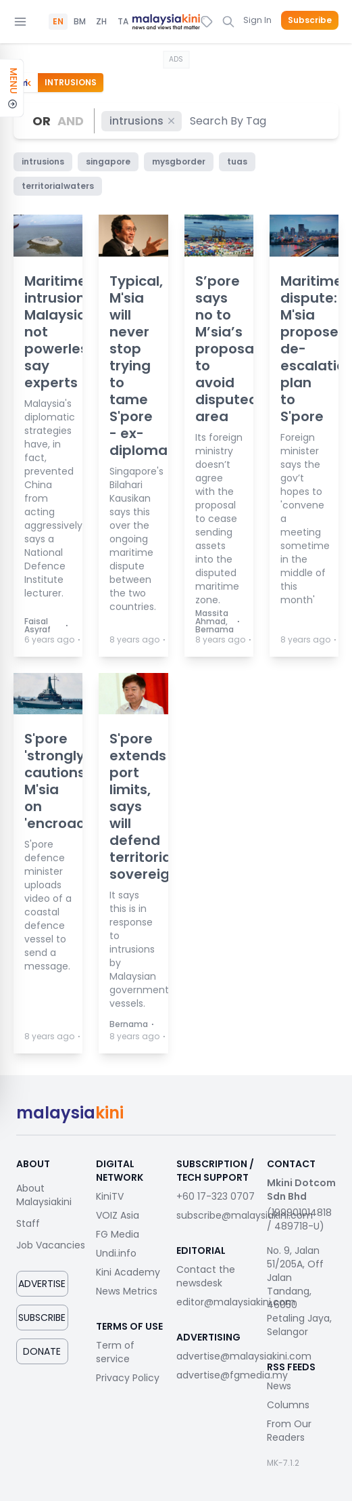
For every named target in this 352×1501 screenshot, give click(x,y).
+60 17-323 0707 (215, 1196)
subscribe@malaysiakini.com (244, 1215)
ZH (101, 21)
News (279, 1386)
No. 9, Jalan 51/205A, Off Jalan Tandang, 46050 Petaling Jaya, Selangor (299, 1291)
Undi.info (116, 1253)
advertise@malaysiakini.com (243, 1356)
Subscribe (310, 20)
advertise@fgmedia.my (232, 1375)
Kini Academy (128, 1272)
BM (80, 21)
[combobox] (229, 120)
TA (123, 21)
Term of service (115, 1352)
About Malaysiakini (44, 1195)
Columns (288, 1405)
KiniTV (110, 1196)
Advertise (42, 1283)
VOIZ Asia (117, 1215)
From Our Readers (289, 1430)
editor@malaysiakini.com (235, 1302)
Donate (42, 1351)
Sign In (257, 20)
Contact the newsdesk (205, 1276)
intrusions (142, 121)
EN (58, 21)
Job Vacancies (50, 1245)
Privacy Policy (127, 1378)
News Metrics (126, 1291)
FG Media (117, 1234)
